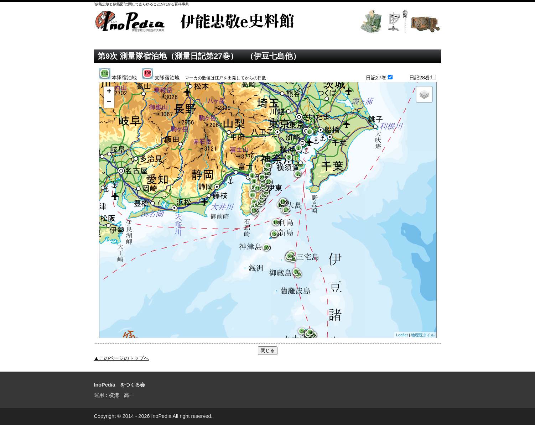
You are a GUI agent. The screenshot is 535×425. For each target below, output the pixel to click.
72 (298, 174)
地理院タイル (423, 335)
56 (310, 332)
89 (290, 256)
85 (293, 259)
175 (287, 210)
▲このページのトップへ (121, 358)
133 (275, 234)
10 (255, 202)
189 (283, 202)
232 (268, 165)
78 (297, 272)
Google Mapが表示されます (267, 210)
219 (258, 189)
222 (264, 181)
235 (263, 177)
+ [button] (109, 91)
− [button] (109, 102)
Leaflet (402, 335)
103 (267, 248)
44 (302, 331)
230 (267, 169)
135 (276, 222)
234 (269, 182)
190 (254, 211)
